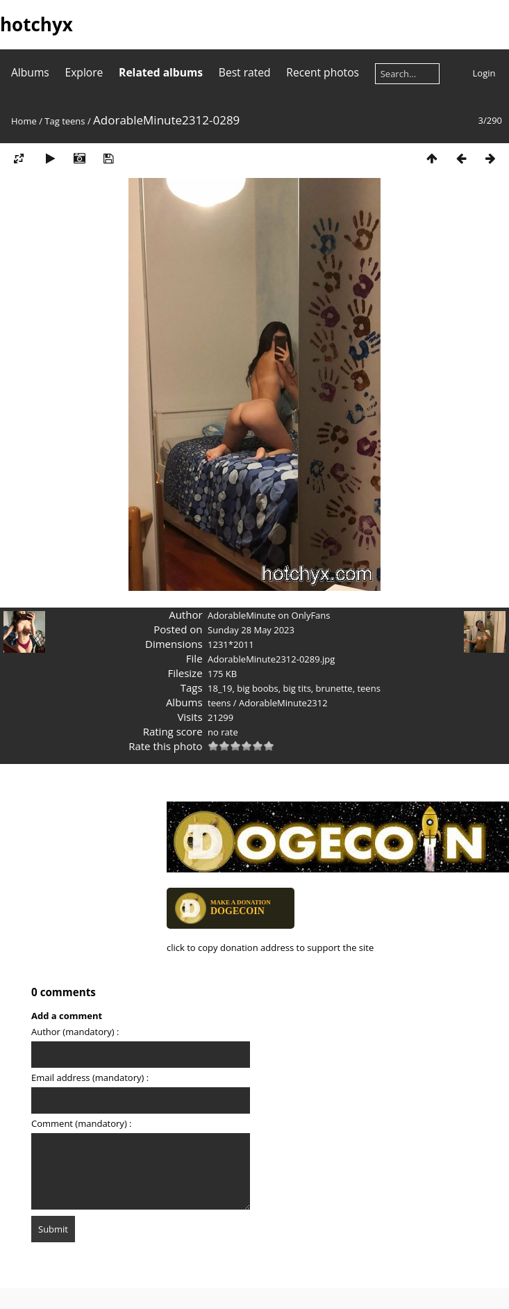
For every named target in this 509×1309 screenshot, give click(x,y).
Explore (84, 72)
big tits (296, 688)
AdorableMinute (242, 615)
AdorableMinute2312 (283, 703)
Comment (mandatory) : (81, 1123)
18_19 (220, 688)
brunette (334, 688)
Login (484, 73)
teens (73, 121)
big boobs (257, 688)
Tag (51, 121)
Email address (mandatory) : (90, 1077)
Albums (30, 72)
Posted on (177, 629)
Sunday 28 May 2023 (251, 630)
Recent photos (322, 72)
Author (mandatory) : (75, 1031)
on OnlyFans (303, 615)
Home (24, 121)
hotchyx (36, 24)
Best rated (245, 72)
